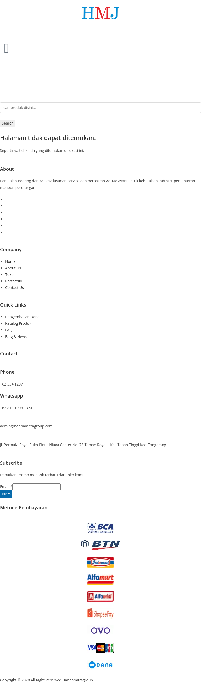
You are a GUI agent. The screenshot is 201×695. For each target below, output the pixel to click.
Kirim (6, 493)
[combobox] (100, 107)
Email (6, 486)
